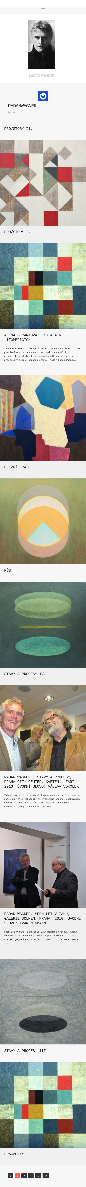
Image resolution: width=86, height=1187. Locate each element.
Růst (8, 570)
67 (46, 1176)
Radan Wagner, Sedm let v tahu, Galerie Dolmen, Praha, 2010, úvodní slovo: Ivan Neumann (42, 919)
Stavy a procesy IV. (25, 674)
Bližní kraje (17, 467)
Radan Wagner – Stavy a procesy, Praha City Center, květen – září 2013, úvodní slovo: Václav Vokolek (41, 782)
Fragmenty (14, 1154)
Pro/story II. (18, 129)
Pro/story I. (17, 232)
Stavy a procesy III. (26, 1051)
